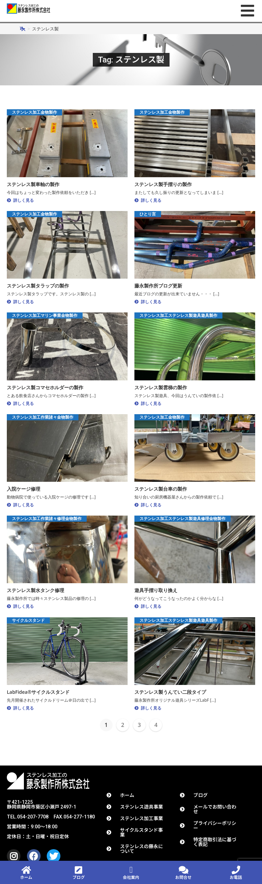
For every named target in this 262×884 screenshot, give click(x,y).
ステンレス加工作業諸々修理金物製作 (47, 520)
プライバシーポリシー (214, 828)
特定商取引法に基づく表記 (214, 844)
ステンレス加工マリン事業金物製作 (44, 317)
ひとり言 (148, 216)
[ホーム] (22, 31)
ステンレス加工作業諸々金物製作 (42, 419)
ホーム (26, 877)
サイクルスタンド (28, 622)
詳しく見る (23, 202)
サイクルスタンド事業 (141, 834)
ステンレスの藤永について (141, 851)
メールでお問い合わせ (214, 811)
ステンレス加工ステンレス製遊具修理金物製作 (182, 520)
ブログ (200, 797)
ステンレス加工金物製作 (34, 114)
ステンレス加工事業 (141, 820)
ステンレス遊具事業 (141, 809)
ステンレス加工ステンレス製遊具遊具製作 (178, 317)
